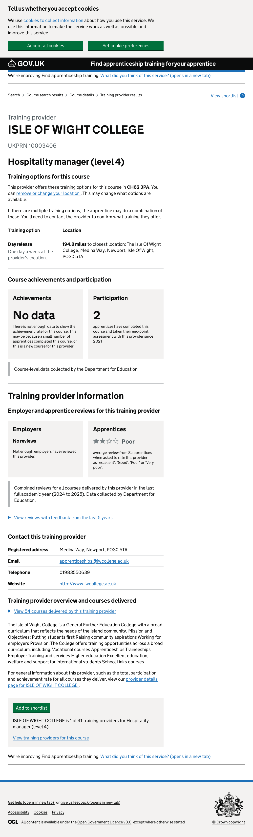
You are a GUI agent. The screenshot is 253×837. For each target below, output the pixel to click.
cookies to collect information (53, 20)
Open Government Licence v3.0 (104, 822)
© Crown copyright (228, 822)
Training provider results (121, 95)
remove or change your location (48, 193)
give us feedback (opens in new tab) (90, 802)
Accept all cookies (45, 45)
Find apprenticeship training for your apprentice (153, 63)
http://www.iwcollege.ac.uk (88, 584)
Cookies (40, 812)
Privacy (58, 812)
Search (14, 95)
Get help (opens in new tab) (31, 802)
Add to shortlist (31, 708)
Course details (81, 95)
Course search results (44, 95)
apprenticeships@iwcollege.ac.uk (94, 561)
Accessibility (18, 812)
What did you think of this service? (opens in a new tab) (155, 75)
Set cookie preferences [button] (126, 45)
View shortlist (228, 96)
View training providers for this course (51, 738)
